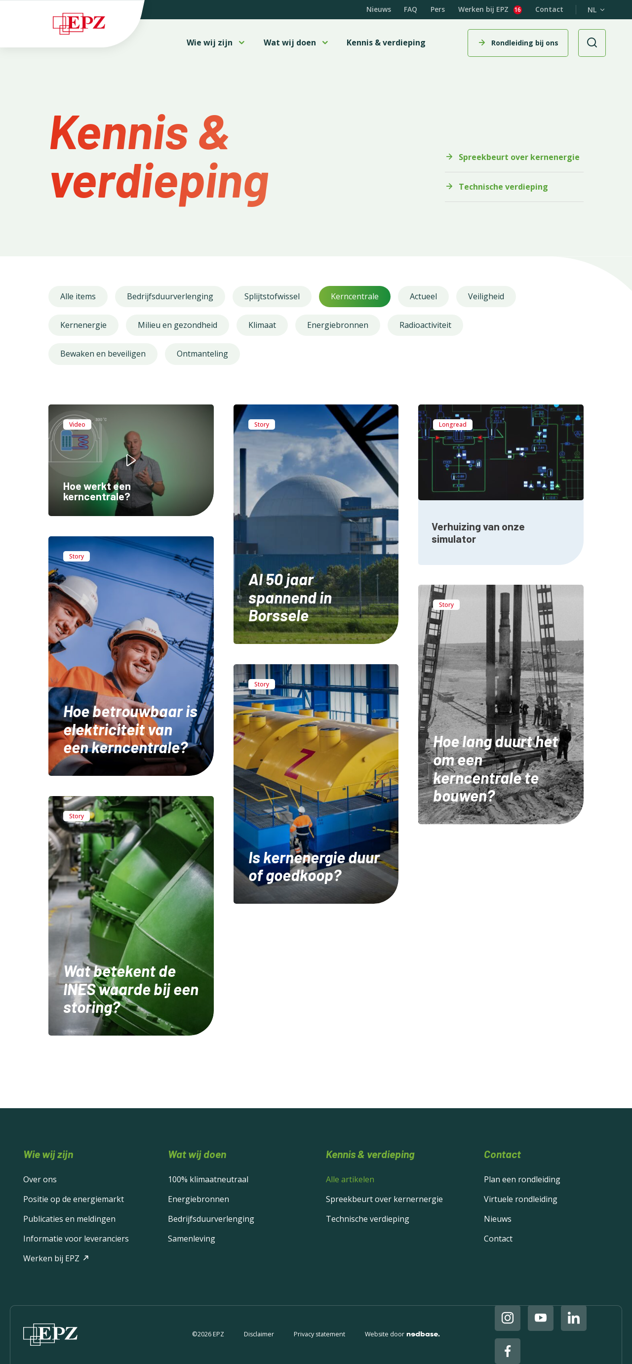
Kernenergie (83, 325)
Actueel (423, 296)
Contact (549, 9)
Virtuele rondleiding (520, 1199)
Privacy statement (319, 1334)
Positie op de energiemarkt (73, 1199)
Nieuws (378, 9)
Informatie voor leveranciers (76, 1238)
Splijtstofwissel (272, 296)
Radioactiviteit (425, 325)
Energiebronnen (337, 325)
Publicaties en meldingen (69, 1218)
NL (592, 10)
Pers (438, 9)
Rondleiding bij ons (524, 42)
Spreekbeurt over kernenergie (519, 157)
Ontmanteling (202, 353)
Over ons (40, 1179)
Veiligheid (486, 296)
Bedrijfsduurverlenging (170, 296)
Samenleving (191, 1238)
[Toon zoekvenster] (592, 43)
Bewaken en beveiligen (103, 353)
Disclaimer (259, 1334)
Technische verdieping (503, 186)
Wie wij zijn (210, 43)
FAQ (410, 9)
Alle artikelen (350, 1179)
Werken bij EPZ (483, 9)
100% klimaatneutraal (208, 1179)
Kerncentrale (355, 296)
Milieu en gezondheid (177, 325)
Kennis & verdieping (386, 42)
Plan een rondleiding (522, 1179)
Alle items (78, 296)
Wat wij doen (290, 43)
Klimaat (262, 325)
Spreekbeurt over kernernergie (384, 1199)
